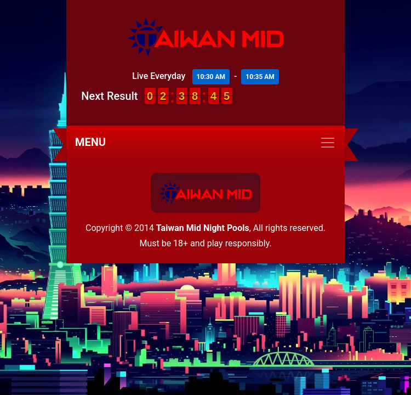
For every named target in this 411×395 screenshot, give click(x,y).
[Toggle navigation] (205, 142)
